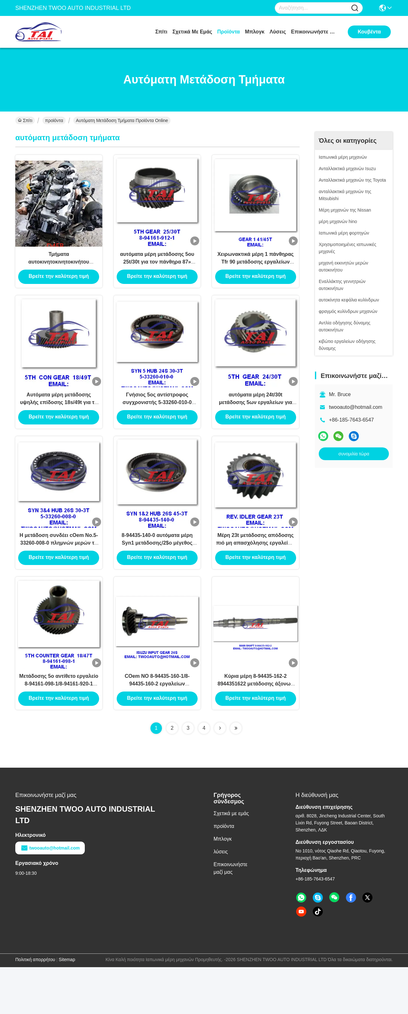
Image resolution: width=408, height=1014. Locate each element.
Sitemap (67, 1006)
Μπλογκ (254, 31)
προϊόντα (228, 31)
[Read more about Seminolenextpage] (220, 775)
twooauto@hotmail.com (355, 407)
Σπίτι (161, 31)
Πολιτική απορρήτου (35, 1006)
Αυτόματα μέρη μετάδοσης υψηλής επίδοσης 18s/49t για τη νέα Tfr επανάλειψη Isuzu (59, 423)
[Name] (355, 8)
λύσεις (278, 31)
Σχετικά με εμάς (192, 31)
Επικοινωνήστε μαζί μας (315, 31)
